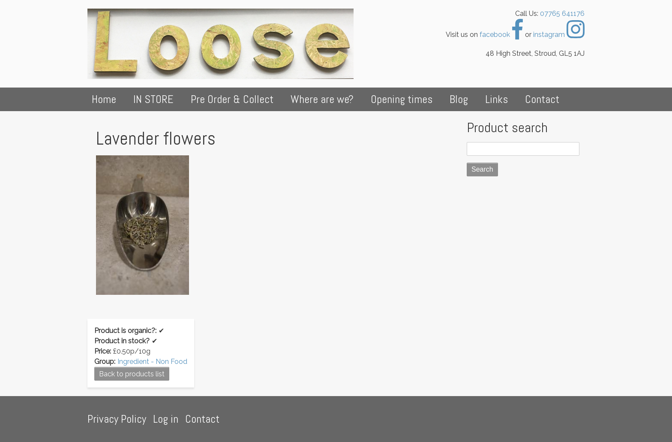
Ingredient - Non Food (152, 361)
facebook (501, 34)
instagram (559, 34)
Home (104, 99)
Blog (459, 99)
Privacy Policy (116, 419)
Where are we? (322, 99)
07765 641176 (562, 13)
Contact (542, 99)
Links (496, 99)
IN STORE (153, 99)
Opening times (401, 99)
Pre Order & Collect (232, 99)
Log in (165, 419)
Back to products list (132, 374)
